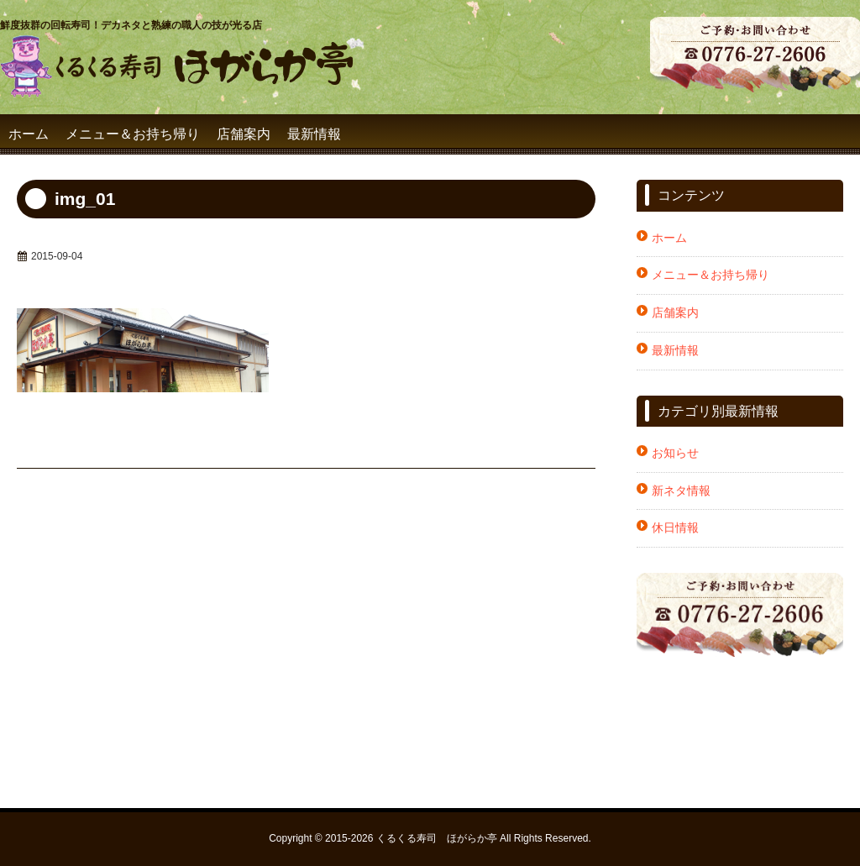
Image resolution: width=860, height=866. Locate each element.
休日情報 (675, 527)
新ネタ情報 (681, 490)
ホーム (28, 134)
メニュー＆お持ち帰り (133, 134)
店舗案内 (243, 134)
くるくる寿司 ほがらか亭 (436, 838)
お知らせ (675, 452)
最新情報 (314, 134)
